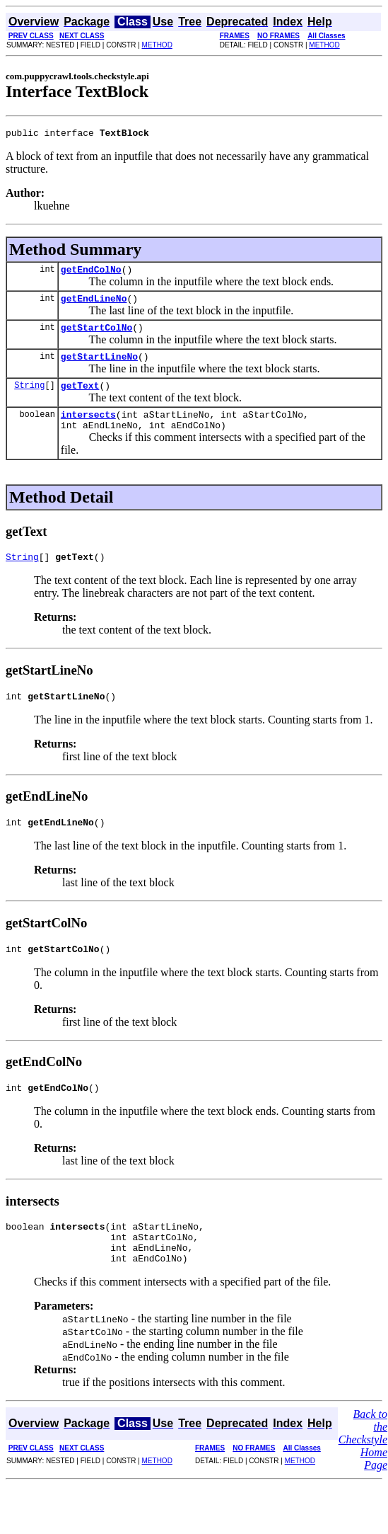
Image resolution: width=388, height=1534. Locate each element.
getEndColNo (91, 273)
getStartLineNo (99, 366)
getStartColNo (96, 335)
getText (80, 397)
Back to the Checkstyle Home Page (363, 1475)
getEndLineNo (94, 304)
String (29, 397)
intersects (88, 429)
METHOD (157, 45)
